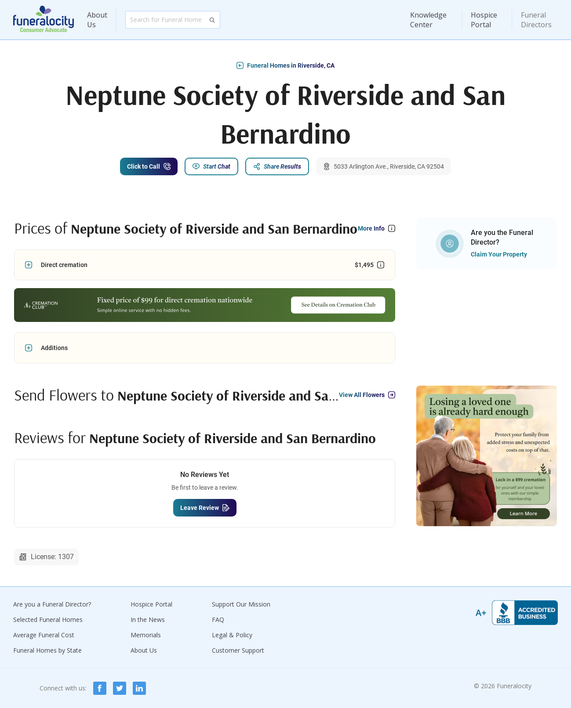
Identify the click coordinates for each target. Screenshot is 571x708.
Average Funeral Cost (43, 635)
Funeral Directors (536, 19)
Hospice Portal (484, 19)
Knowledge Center (428, 19)
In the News (148, 619)
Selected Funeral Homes (48, 619)
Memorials (146, 635)
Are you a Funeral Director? (52, 604)
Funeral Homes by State (47, 650)
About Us (97, 19)
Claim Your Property (499, 254)
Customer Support (238, 650)
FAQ (218, 619)
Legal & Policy (232, 635)
